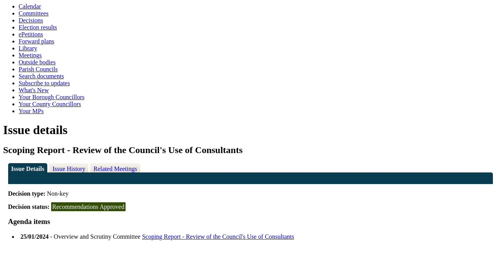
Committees (33, 13)
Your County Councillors (50, 104)
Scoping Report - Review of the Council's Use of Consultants (218, 236)
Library (28, 48)
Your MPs (31, 111)
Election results (38, 27)
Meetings (30, 55)
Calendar (30, 6)
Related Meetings (115, 168)
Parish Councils (38, 69)
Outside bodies (37, 62)
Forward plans (36, 41)
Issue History (68, 168)
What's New (34, 90)
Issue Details (28, 168)
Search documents (41, 76)
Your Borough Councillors (51, 97)
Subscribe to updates (44, 83)
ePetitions (31, 34)
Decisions (31, 20)
